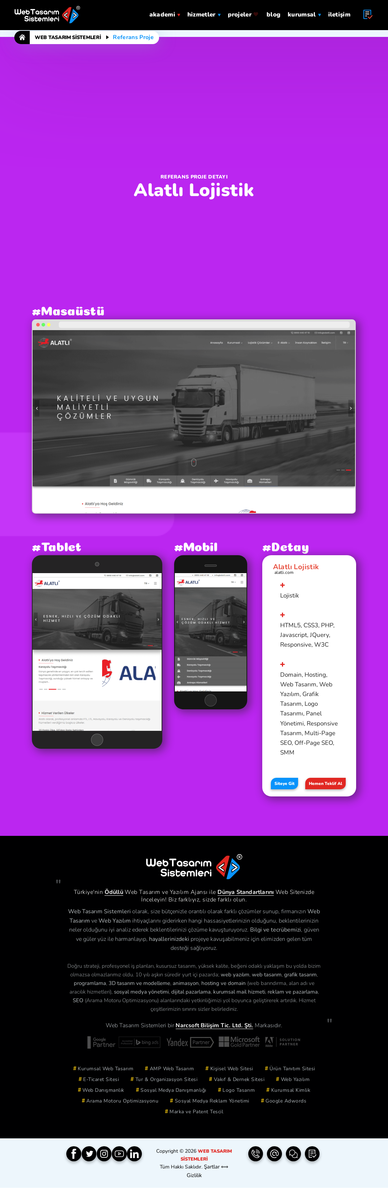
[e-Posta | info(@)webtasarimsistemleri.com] (274, 1163)
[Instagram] (109, 1163)
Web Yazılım (295, 1088)
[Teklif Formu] (312, 1163)
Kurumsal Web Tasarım (105, 1077)
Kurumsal (304, 12)
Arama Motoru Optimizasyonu (122, 1109)
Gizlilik (194, 1182)
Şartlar (211, 1174)
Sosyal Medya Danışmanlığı (173, 1098)
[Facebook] (74, 1163)
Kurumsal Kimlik (291, 1098)
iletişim (339, 12)
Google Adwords (285, 1109)
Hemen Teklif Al (326, 789)
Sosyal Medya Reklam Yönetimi (212, 1109)
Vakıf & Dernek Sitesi (239, 1088)
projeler (243, 12)
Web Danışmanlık (103, 1098)
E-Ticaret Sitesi (101, 1088)
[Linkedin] (143, 1163)
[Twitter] (92, 1163)
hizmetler (204, 12)
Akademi (164, 12)
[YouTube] (126, 1163)
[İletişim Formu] (293, 1163)
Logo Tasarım (238, 1098)
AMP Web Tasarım (172, 1077)
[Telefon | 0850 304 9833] (255, 1163)
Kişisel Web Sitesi (231, 1077)
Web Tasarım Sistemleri (68, 37)
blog (274, 12)
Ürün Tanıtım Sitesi (292, 1077)
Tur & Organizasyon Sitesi (166, 1088)
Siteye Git (284, 789)
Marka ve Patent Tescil (196, 1120)
